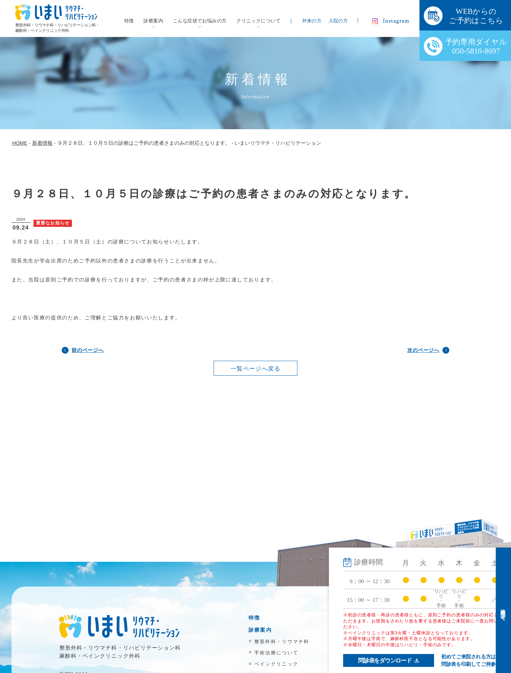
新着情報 (369, 657)
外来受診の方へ (378, 617)
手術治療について (276, 652)
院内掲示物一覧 (378, 669)
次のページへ (423, 350)
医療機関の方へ (378, 642)
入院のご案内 (375, 630)
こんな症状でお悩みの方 (200, 20)
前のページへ (88, 350)
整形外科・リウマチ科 (282, 641)
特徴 (129, 20)
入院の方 (338, 20)
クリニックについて (258, 20)
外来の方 (312, 20)
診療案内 (153, 20)
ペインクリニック (276, 664)
